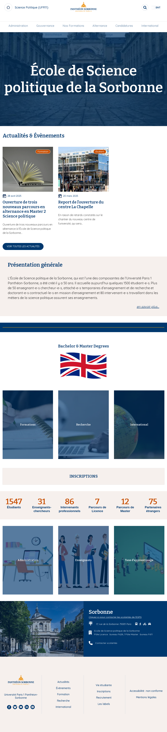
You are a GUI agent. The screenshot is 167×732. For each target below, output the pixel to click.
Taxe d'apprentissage (107, 28)
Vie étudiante (104, 685)
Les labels (104, 703)
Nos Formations (86, 19)
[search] (135, 7)
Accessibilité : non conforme (146, 690)
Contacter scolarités (106, 643)
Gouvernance (53, 19)
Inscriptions (104, 691)
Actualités (63, 681)
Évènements (63, 688)
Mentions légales (146, 697)
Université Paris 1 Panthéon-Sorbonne (21, 696)
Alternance (118, 19)
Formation (63, 694)
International (19, 28)
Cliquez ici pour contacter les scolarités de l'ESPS (115, 617)
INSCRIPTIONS (83, 476)
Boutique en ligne (144, 28)
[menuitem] (20, 19)
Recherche (46, 28)
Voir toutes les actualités (23, 246)
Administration (20, 19)
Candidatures (147, 19)
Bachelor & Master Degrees (83, 346)
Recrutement (104, 697)
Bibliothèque (73, 28)
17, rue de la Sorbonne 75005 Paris (114, 624)
